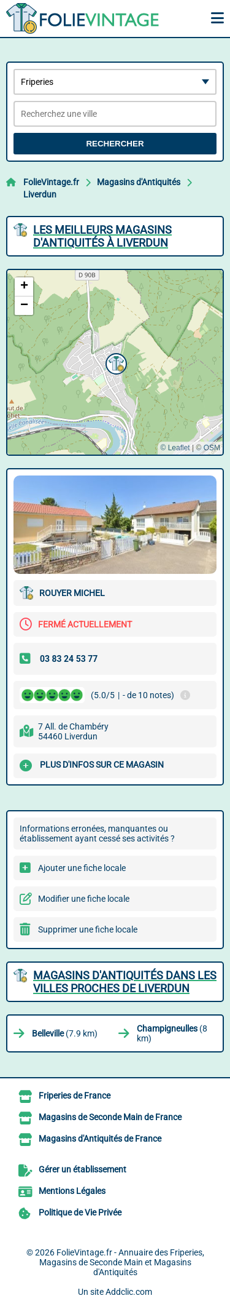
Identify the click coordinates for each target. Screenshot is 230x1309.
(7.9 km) (65, 1033)
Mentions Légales (72, 1191)
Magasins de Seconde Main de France (110, 1117)
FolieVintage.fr (51, 182)
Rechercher (115, 143)
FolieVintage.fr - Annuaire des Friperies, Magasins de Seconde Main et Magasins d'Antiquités (121, 1262)
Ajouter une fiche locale (82, 868)
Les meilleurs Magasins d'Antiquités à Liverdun (102, 236)
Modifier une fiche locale (83, 899)
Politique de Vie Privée (80, 1212)
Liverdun (39, 194)
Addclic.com (128, 1292)
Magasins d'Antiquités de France (100, 1139)
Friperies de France (74, 1095)
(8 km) (172, 1033)
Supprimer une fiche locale (87, 929)
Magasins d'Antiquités (138, 182)
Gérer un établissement (82, 1169)
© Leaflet (175, 448)
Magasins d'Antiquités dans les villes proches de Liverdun (125, 982)
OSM (212, 448)
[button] (114, 362)
